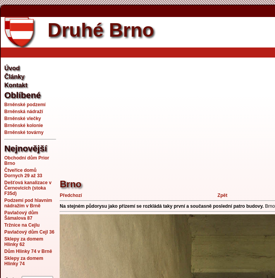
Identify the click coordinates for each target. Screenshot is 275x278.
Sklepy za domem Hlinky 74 (23, 261)
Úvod (12, 68)
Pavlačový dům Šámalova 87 (21, 215)
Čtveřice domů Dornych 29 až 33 (23, 173)
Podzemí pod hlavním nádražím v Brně (28, 203)
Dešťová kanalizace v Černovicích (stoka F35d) (28, 188)
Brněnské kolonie (23, 125)
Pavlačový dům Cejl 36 (29, 232)
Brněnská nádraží (23, 111)
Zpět (222, 195)
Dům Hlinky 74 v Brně (28, 251)
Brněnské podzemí (25, 104)
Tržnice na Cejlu (22, 225)
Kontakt (16, 85)
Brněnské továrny (23, 132)
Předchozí (71, 195)
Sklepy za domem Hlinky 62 (23, 241)
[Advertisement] (167, 114)
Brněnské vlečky (22, 118)
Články (14, 76)
